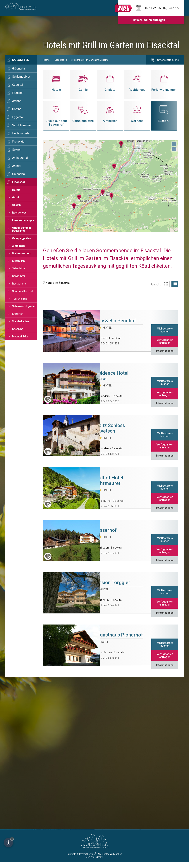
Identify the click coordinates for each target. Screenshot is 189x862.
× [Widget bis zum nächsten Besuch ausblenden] (12, 838)
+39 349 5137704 (108, 453)
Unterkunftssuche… (165, 60)
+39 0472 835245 (108, 657)
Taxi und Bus (19, 298)
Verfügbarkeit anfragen (165, 341)
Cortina (16, 109)
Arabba (16, 101)
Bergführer (18, 276)
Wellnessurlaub (21, 253)
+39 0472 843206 (108, 401)
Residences (19, 212)
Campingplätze (21, 238)
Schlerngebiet (21, 76)
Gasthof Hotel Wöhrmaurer (108, 480)
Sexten (16, 149)
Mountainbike (20, 336)
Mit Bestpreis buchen (165, 330)
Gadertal (17, 84)
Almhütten (18, 245)
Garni (15, 197)
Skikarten (17, 313)
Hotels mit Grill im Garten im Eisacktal (89, 59)
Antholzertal (20, 157)
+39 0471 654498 (108, 343)
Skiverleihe (18, 268)
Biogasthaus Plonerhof (118, 635)
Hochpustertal (21, 133)
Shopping (17, 328)
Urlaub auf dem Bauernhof (21, 229)
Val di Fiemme (21, 125)
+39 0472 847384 (108, 552)
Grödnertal (18, 68)
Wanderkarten (20, 321)
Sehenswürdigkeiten (24, 306)
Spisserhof (105, 530)
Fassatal (17, 93)
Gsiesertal (18, 174)
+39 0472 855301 (108, 506)
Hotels (16, 189)
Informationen (164, 350)
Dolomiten (20, 60)
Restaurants (19, 283)
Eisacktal (18, 182)
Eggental (17, 117)
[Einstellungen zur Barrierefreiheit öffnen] (8, 842)
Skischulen (18, 260)
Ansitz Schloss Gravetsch (109, 428)
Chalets (17, 205)
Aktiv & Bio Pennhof (114, 320)
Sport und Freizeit (22, 291)
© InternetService (86, 854)
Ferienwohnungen (23, 220)
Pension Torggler (111, 582)
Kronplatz (18, 141)
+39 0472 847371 (108, 605)
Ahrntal (16, 166)
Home (46, 59)
